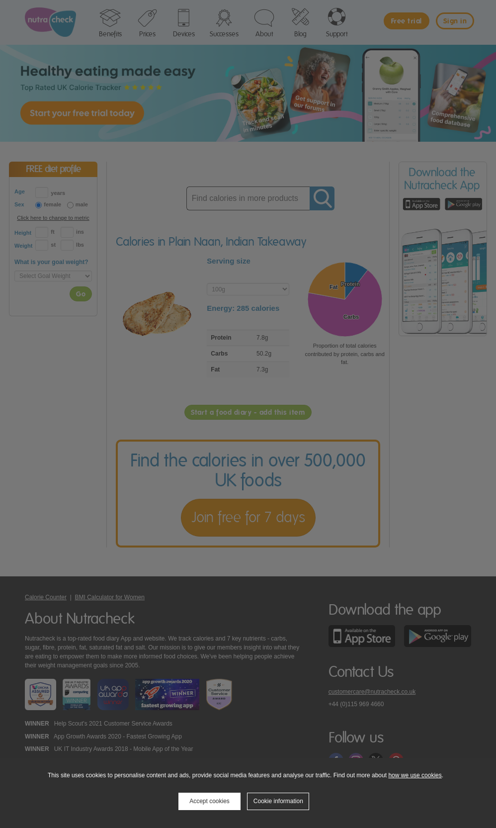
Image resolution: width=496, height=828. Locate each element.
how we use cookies (414, 775)
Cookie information (278, 801)
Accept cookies (209, 801)
